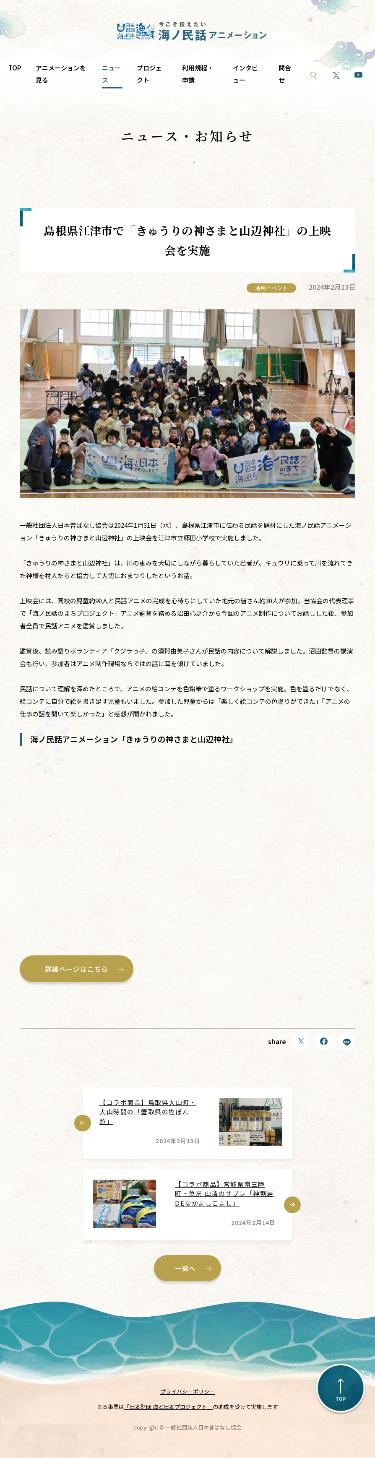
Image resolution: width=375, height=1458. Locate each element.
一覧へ (185, 1268)
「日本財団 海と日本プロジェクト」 (168, 1407)
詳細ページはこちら (76, 969)
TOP (14, 67)
